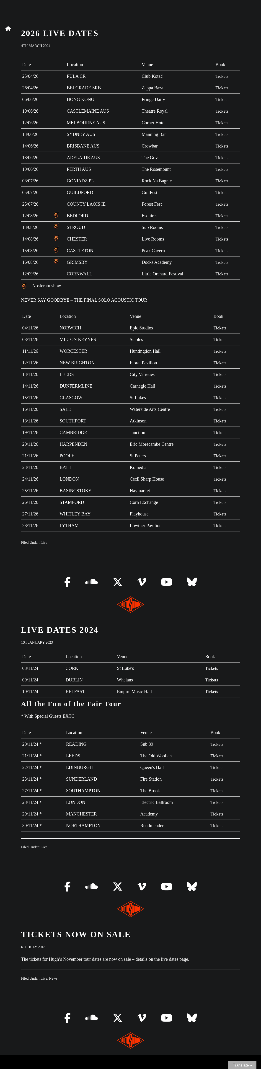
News (53, 978)
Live (44, 542)
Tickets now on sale (76, 934)
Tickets (221, 76)
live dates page (174, 959)
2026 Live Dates (60, 33)
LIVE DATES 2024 (60, 629)
